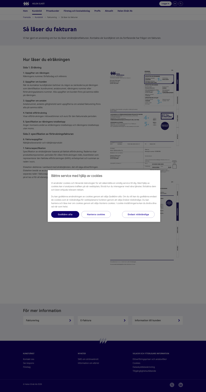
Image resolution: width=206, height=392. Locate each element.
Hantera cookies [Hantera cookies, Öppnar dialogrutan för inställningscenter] (96, 214)
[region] (104, 196)
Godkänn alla (65, 214)
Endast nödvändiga (138, 214)
